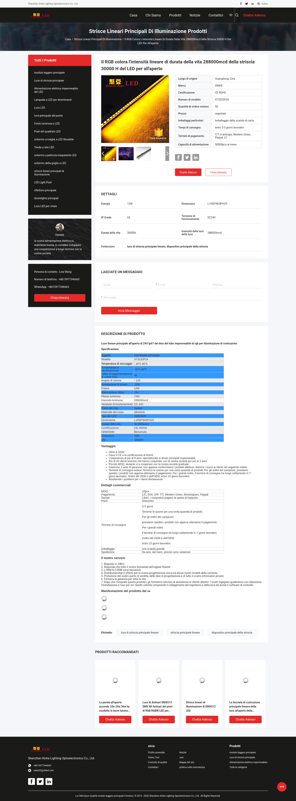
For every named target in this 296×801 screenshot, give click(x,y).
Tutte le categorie (238, 767)
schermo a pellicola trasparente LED (55, 155)
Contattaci (153, 767)
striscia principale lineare (185, 632)
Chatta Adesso (188, 172)
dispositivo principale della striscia (232, 632)
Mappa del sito (186, 762)
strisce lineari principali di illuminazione (98, 39)
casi (181, 757)
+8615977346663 (69, 279)
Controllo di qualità (157, 762)
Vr (230, 15)
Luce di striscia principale (49, 80)
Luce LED (39, 107)
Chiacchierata (60, 298)
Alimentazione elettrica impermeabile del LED (56, 90)
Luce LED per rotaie (45, 206)
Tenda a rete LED (44, 147)
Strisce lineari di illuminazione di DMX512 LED (201, 706)
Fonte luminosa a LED (47, 123)
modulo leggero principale (49, 72)
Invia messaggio (129, 311)
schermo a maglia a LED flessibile (54, 139)
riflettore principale (45, 190)
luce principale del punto (48, 115)
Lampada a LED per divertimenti (53, 99)
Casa (68, 39)
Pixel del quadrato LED (47, 131)
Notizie (182, 752)
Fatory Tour (153, 757)
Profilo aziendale (156, 752)
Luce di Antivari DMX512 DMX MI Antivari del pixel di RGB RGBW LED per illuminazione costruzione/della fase (157, 707)
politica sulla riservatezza (192, 767)
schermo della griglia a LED (50, 163)
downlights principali (46, 198)
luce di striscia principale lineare (140, 632)
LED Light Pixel (43, 182)
